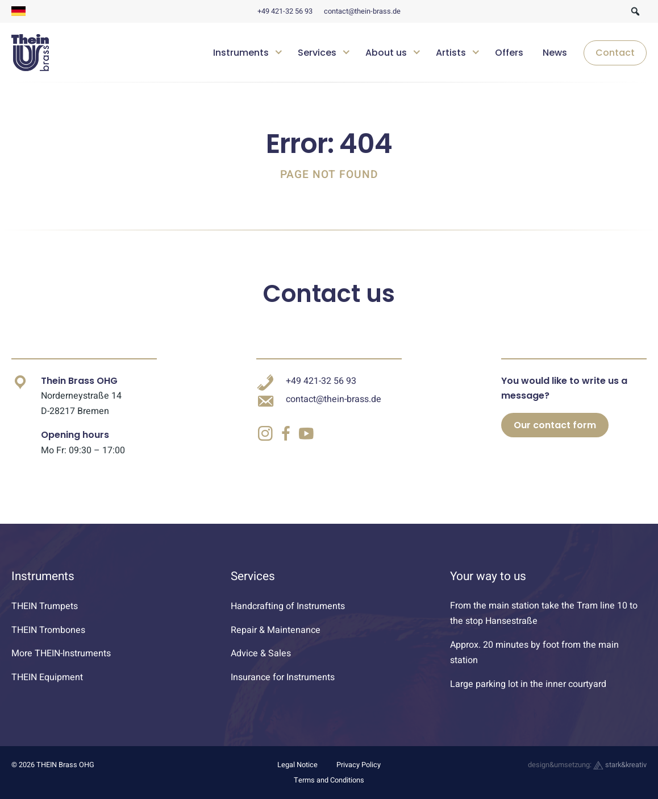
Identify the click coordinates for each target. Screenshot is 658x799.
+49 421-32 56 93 (285, 11)
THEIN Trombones (48, 630)
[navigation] (426, 52)
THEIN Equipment (47, 677)
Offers (509, 52)
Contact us (329, 294)
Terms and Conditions (329, 780)
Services (317, 52)
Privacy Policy (358, 765)
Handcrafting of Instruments (288, 606)
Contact (615, 52)
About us (386, 52)
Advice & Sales (261, 653)
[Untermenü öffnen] (279, 51)
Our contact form (555, 425)
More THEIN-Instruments (61, 653)
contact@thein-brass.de (362, 11)
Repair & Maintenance (275, 630)
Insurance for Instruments (283, 677)
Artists (451, 52)
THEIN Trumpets (44, 606)
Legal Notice (297, 765)
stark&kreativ (620, 765)
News (555, 52)
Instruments (241, 52)
